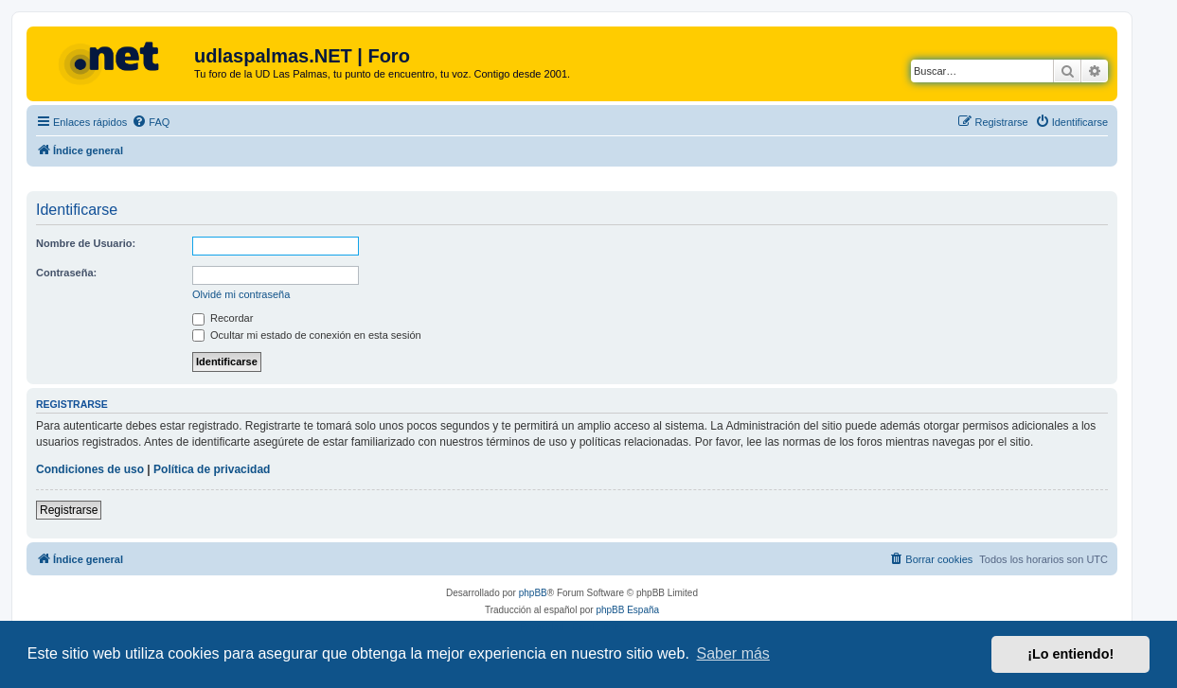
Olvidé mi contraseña (241, 294)
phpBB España (627, 610)
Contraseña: (66, 272)
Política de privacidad (211, 469)
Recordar (222, 318)
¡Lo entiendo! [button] (1070, 654)
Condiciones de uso (90, 469)
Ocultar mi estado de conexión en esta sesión (306, 335)
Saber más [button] (733, 653)
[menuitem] (150, 122)
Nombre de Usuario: (85, 243)
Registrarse (69, 510)
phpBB (533, 593)
